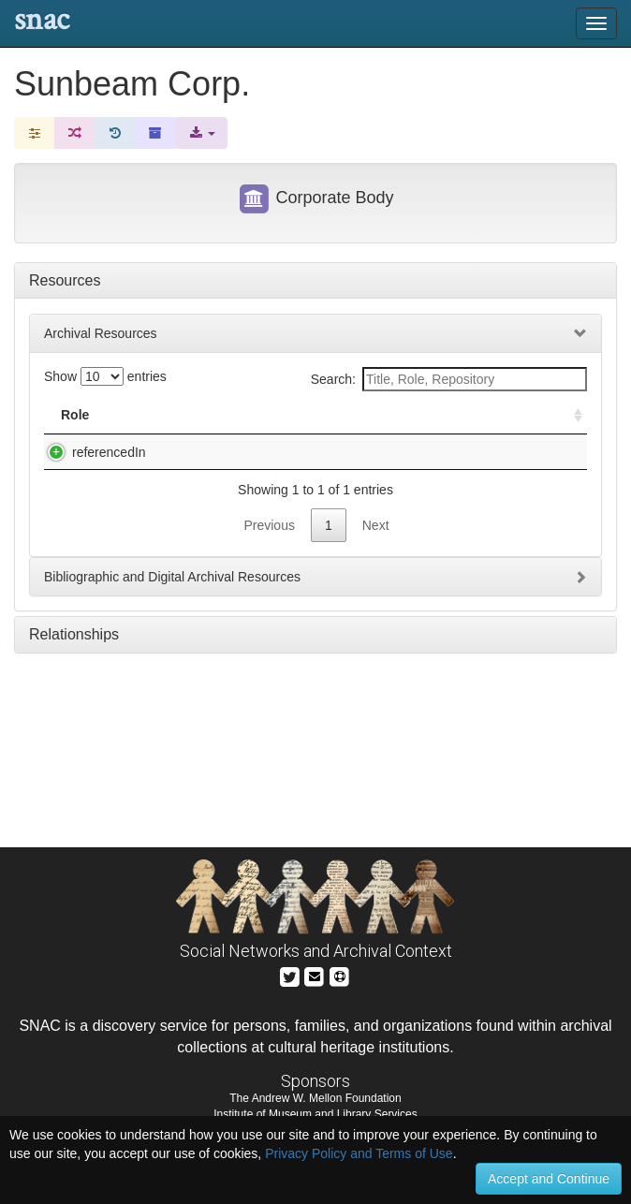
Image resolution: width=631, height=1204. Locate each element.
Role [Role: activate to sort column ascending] (75, 414)
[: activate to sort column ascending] (570, 415)
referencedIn (90, 452)
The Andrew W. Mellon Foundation (315, 1098)
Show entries (105, 376)
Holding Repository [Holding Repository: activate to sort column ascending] (466, 414)
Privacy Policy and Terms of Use (358, 1153)
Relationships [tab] (74, 672)
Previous (268, 562)
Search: (449, 379)
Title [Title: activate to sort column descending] (167, 414)
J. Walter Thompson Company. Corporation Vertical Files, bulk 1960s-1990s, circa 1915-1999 (257, 471)
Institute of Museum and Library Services (315, 1114)
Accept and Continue (548, 1178)
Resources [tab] (64, 280)
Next (375, 562)
